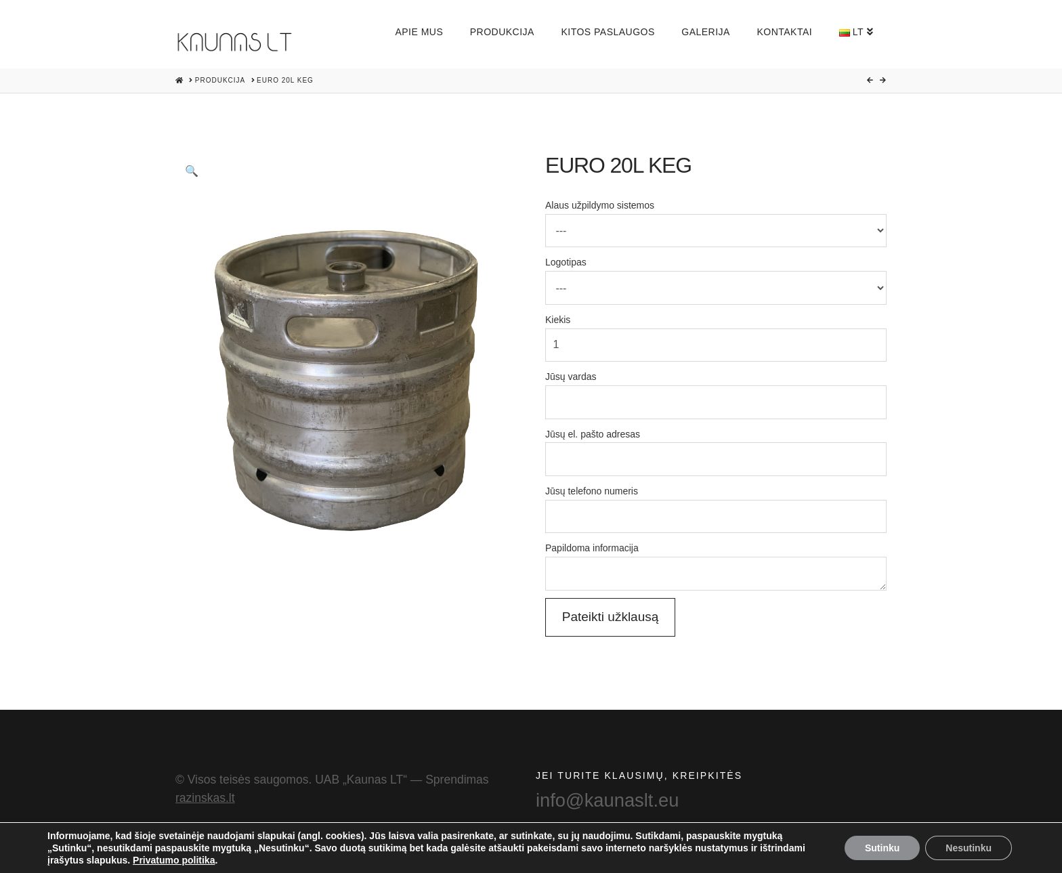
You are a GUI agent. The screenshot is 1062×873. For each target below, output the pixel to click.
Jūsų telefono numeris (716, 505)
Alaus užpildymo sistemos (716, 219)
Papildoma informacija (716, 556)
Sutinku (882, 848)
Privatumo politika (174, 860)
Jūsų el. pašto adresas (716, 448)
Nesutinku (969, 848)
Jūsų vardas (716, 390)
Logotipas (716, 276)
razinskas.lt (205, 798)
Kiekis (716, 333)
